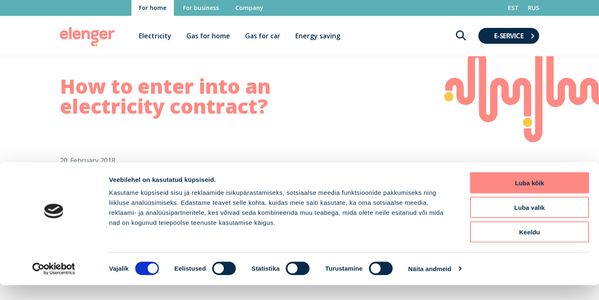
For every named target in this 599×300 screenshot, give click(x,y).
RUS (533, 8)
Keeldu (529, 246)
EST (513, 8)
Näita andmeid (429, 283)
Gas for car (262, 35)
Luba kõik (529, 197)
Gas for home (208, 35)
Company (249, 8)
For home (152, 8)
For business (201, 8)
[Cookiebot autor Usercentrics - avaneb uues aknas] (53, 284)
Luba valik (529, 222)
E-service (509, 35)
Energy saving (317, 35)
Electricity (155, 35)
